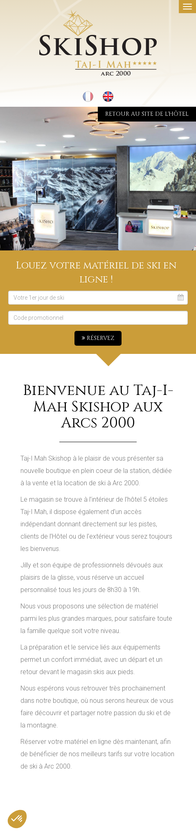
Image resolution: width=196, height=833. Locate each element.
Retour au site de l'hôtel (147, 114)
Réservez (98, 338)
